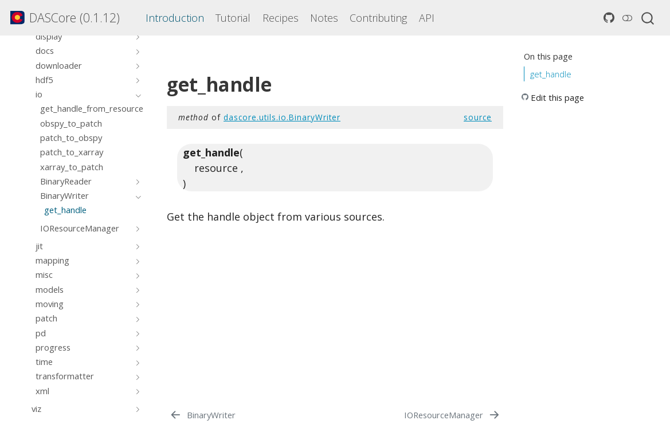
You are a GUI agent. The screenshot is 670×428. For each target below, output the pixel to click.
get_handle (550, 74)
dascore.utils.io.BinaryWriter (282, 117)
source (478, 117)
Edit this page (557, 97)
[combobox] (648, 17)
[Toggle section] (136, 36)
